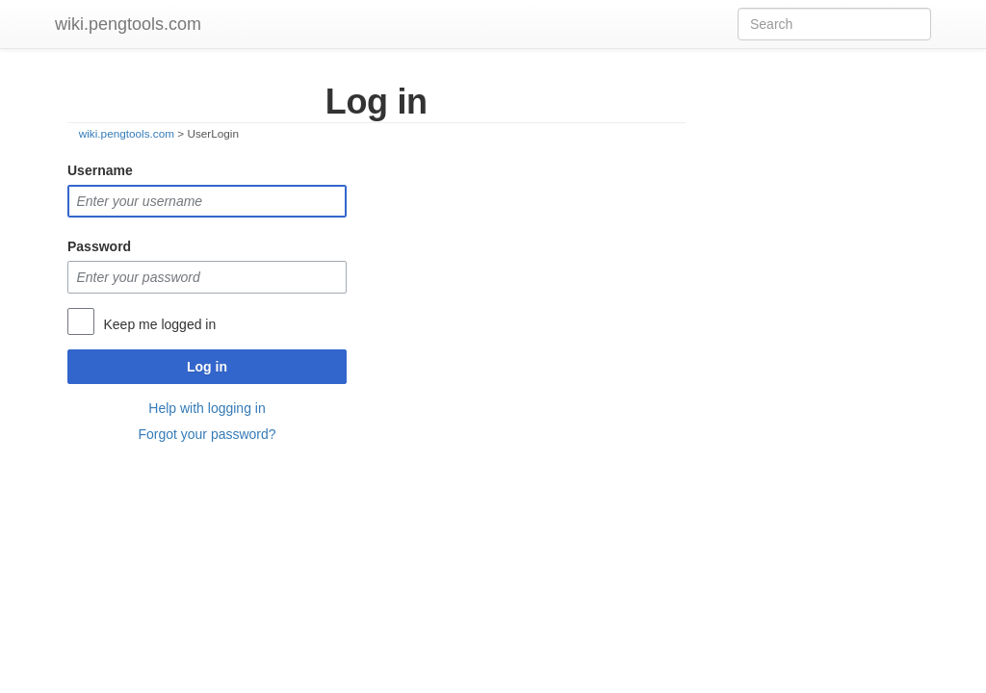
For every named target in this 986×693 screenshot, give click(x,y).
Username (100, 170)
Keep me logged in (159, 324)
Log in (207, 366)
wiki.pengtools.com (128, 24)
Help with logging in (206, 408)
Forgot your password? (206, 434)
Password (99, 246)
